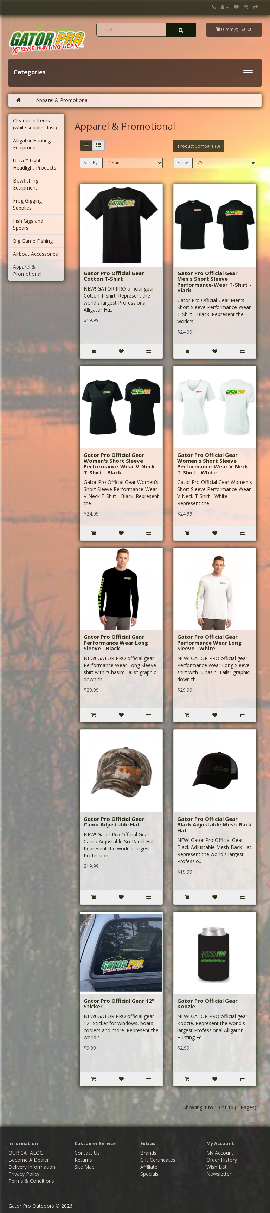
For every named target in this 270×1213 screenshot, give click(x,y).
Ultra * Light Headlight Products (34, 164)
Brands (148, 1152)
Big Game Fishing (33, 240)
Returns (83, 1159)
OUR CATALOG (25, 1152)
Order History (221, 1159)
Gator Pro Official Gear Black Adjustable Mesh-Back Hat (214, 824)
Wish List (216, 1166)
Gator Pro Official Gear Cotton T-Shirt (114, 275)
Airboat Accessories (35, 253)
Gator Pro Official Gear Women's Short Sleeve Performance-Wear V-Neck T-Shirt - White (212, 463)
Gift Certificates (157, 1159)
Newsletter (218, 1173)
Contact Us (87, 1152)
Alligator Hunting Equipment (32, 144)
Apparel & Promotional (62, 100)
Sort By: (91, 163)
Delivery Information (31, 1166)
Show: (183, 163)
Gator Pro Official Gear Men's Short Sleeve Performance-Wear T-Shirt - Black (214, 281)
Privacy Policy (23, 1173)
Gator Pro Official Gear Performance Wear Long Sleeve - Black (116, 642)
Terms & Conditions (31, 1180)
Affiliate (149, 1166)
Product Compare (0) (199, 146)
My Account (219, 1152)
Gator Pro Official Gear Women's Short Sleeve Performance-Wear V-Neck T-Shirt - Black (119, 463)
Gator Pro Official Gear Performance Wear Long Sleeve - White (209, 642)
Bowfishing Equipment (25, 184)
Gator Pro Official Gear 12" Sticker (119, 1003)
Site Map (85, 1166)
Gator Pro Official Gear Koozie (207, 1003)
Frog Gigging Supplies (27, 204)
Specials (149, 1173)
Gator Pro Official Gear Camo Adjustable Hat (114, 821)
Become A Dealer (28, 1159)
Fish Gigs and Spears (28, 224)
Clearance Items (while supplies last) (35, 124)
